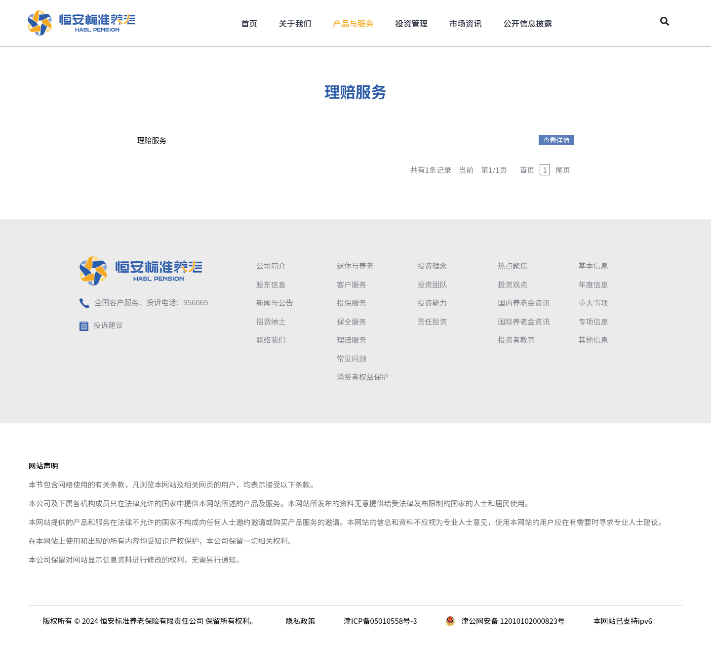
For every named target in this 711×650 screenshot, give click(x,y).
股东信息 (271, 284)
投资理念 (432, 265)
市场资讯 (465, 23)
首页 (249, 23)
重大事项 (593, 302)
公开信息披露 (527, 23)
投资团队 (432, 284)
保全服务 (351, 321)
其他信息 (593, 339)
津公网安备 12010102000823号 (505, 620)
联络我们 (271, 339)
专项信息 (593, 321)
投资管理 (411, 23)
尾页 (562, 169)
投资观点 (512, 284)
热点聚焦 (512, 265)
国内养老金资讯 (524, 302)
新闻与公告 (274, 302)
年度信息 (593, 284)
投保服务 (351, 302)
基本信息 (593, 265)
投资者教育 (516, 339)
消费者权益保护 (363, 376)
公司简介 (271, 265)
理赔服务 (351, 339)
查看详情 (556, 140)
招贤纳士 (271, 321)
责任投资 (432, 321)
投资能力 (432, 302)
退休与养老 (355, 265)
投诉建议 (108, 325)
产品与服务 (353, 23)
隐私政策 (300, 620)
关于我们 (295, 23)
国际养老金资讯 (524, 321)
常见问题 (351, 358)
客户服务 (351, 284)
